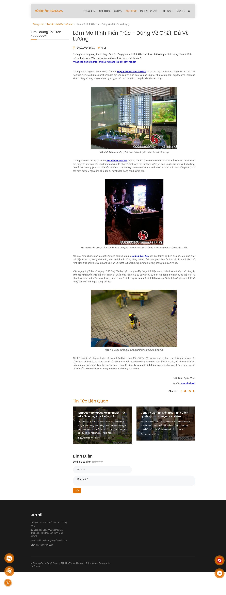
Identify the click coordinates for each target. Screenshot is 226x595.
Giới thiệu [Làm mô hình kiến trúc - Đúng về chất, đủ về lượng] (104, 11)
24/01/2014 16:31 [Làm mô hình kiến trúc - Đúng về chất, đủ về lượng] (84, 48)
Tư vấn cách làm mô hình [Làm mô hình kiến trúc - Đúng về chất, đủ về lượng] (60, 24)
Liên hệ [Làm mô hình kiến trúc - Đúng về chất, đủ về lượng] (181, 11)
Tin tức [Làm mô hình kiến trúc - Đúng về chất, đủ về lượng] (168, 11)
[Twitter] (185, 391)
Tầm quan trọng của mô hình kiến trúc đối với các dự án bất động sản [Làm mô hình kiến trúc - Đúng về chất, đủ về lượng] (101, 414)
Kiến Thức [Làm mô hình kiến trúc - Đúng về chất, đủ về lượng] (131, 11)
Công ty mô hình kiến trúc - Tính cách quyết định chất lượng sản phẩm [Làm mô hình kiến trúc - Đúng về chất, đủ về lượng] (162, 416)
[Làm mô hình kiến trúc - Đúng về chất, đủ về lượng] (104, 62)
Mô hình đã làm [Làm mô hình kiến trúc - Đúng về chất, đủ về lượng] (149, 11)
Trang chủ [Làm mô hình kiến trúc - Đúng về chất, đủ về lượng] (89, 11)
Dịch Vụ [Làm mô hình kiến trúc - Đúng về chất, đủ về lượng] (118, 11)
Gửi (77, 490)
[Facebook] (181, 391)
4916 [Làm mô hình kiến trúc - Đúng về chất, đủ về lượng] (102, 48)
